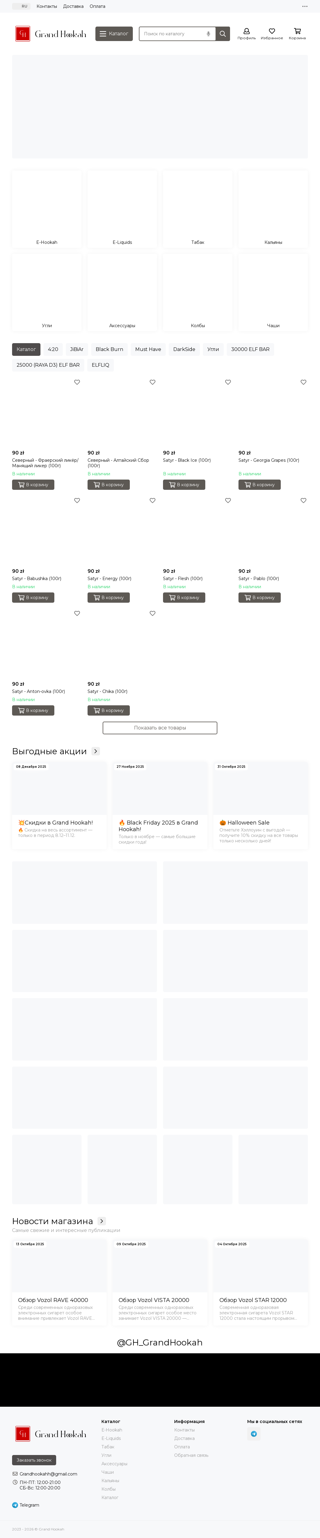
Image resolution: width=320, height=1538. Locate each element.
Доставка (73, 6)
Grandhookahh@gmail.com (48, 1474)
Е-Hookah (111, 1430)
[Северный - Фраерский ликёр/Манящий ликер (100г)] (47, 412)
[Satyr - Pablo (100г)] (273, 530)
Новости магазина (59, 1221)
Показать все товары (160, 728)
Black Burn (109, 349)
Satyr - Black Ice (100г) (187, 460)
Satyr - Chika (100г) (107, 691)
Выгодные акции (56, 751)
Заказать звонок (34, 1460)
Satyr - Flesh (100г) (183, 578)
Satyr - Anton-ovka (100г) (38, 691)
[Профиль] (246, 34)
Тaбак (107, 1447)
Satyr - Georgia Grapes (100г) (268, 460)
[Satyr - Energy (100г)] (122, 530)
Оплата (97, 6)
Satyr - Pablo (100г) (258, 578)
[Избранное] (272, 34)
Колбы (108, 1489)
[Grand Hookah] (50, 34)
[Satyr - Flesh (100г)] (197, 530)
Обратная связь (191, 1455)
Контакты (47, 6)
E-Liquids (111, 1438)
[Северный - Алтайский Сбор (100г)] (122, 412)
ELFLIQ (100, 365)
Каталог (26, 349)
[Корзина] (297, 34)
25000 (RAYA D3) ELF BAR (48, 365)
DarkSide (184, 349)
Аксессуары (114, 1463)
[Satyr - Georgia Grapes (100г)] (273, 412)
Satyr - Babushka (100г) (36, 578)
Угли (213, 349)
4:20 (53, 349)
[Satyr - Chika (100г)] (122, 643)
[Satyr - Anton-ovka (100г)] (47, 643)
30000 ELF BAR (250, 349)
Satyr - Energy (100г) (109, 578)
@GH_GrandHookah (160, 1342)
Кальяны (110, 1480)
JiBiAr (77, 349)
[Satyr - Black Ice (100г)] (197, 412)
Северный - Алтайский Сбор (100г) (118, 463)
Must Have (148, 349)
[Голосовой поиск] (208, 34)
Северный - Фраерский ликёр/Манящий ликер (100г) (45, 463)
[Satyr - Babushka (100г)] (47, 530)
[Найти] (223, 34)
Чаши (107, 1472)
